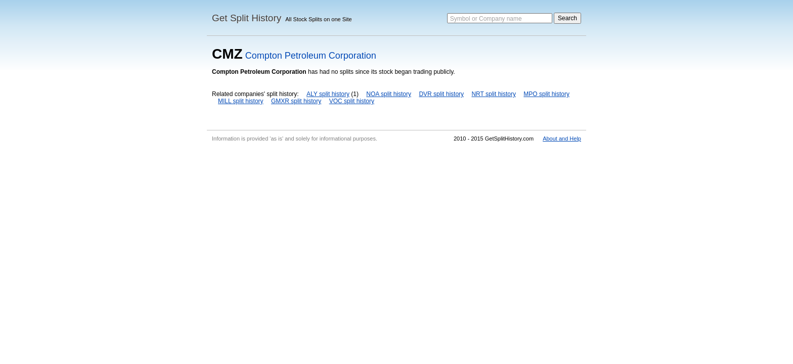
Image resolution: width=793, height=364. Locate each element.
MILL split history (240, 101)
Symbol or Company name (486, 18)
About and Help (562, 138)
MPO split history (546, 94)
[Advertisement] (396, 221)
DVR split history (441, 94)
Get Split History (246, 18)
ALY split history (327, 94)
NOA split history (388, 94)
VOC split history (351, 101)
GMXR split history (296, 101)
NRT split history (493, 94)
